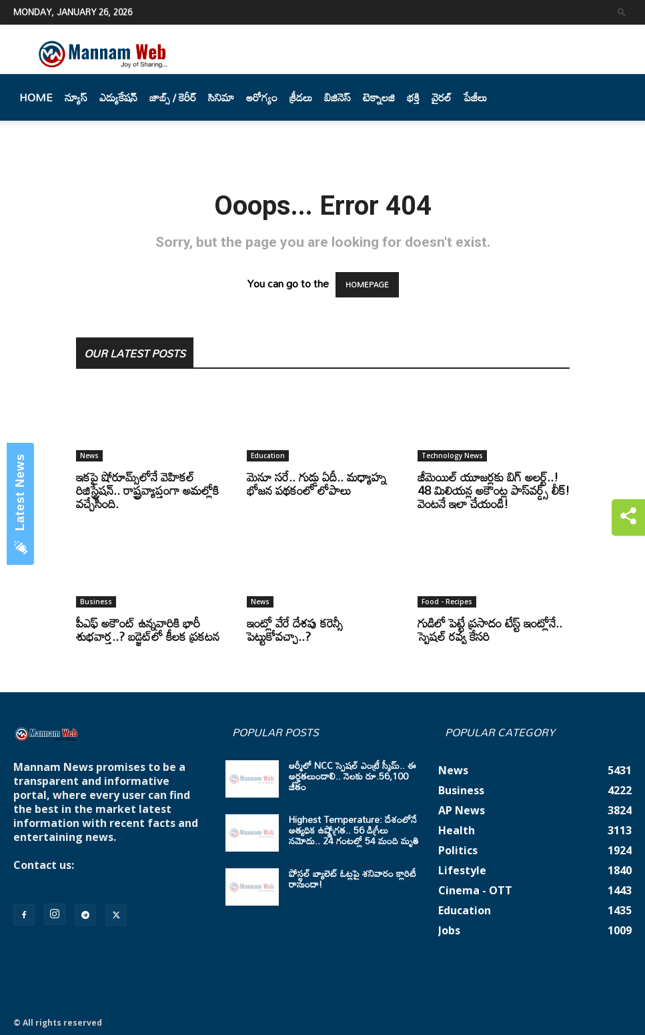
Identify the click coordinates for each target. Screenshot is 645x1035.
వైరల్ (442, 97)
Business (96, 601)
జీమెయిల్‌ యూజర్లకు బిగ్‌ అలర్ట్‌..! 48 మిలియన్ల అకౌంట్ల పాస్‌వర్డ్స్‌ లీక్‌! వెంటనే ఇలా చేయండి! (494, 490)
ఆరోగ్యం (261, 97)
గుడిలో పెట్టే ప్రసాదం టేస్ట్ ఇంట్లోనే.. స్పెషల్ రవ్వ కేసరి (490, 629)
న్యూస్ (76, 97)
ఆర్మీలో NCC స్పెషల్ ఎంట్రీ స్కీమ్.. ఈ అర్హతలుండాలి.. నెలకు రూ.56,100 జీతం (352, 776)
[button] (622, 12)
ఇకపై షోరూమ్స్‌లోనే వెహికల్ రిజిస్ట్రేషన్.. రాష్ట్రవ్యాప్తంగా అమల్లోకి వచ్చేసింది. (147, 490)
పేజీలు (475, 97)
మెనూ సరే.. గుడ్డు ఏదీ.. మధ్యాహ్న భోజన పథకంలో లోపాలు (316, 483)
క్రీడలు (300, 97)
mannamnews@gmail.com (84, 879)
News (89, 455)
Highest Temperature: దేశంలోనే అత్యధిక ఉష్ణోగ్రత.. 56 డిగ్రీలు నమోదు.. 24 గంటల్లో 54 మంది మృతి (354, 830)
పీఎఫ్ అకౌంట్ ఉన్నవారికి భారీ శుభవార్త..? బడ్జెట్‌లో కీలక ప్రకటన (147, 629)
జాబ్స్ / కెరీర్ (172, 97)
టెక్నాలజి (379, 97)
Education (268, 455)
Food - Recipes (447, 601)
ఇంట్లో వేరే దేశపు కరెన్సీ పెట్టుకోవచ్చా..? (295, 629)
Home (36, 97)
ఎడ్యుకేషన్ (118, 97)
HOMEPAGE (367, 284)
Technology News (452, 455)
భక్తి (413, 97)
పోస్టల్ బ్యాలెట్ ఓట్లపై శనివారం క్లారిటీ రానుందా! (352, 878)
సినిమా (221, 97)
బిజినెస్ (337, 97)
